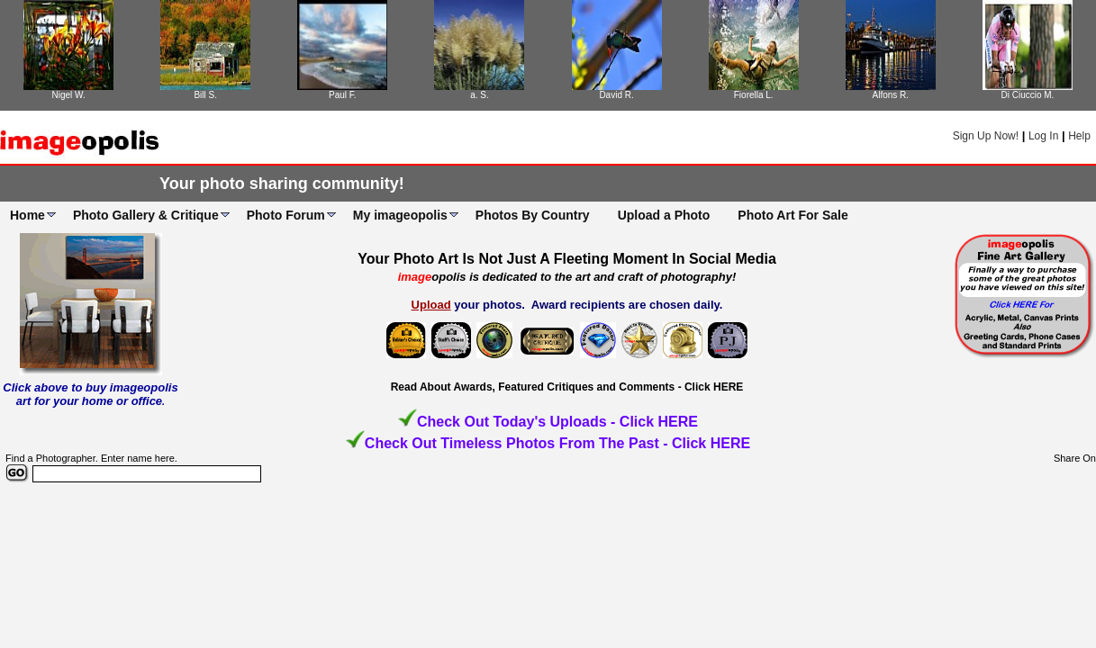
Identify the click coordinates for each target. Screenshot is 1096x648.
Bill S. (205, 95)
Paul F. (343, 95)
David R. (616, 95)
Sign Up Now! (986, 136)
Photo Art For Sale (792, 215)
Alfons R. (891, 95)
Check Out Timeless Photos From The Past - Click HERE (557, 443)
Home (27, 215)
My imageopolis (400, 215)
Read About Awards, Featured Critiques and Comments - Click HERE (567, 387)
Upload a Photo (664, 215)
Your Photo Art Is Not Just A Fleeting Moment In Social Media (567, 258)
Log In (1043, 136)
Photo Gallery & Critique (146, 215)
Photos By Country (533, 215)
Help (1079, 136)
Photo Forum (286, 215)
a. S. (479, 95)
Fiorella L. (754, 95)
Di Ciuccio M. (1027, 95)
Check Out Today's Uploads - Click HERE (557, 421)
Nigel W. (68, 95)
